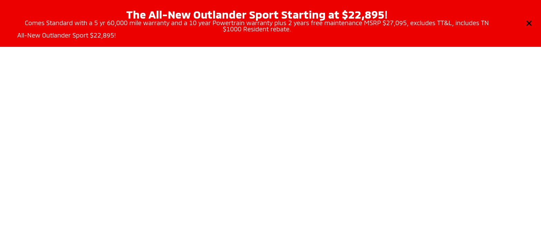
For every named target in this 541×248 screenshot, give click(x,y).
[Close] (529, 23)
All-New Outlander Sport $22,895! (66, 35)
